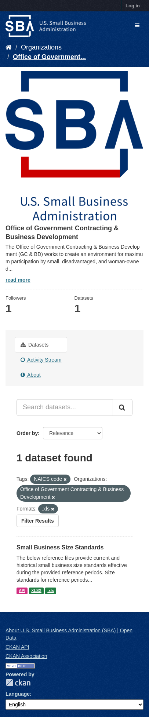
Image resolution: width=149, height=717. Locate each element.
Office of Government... (49, 57)
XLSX (36, 590)
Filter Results (37, 521)
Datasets (34, 345)
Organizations (41, 47)
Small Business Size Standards (60, 547)
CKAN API (17, 647)
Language (18, 694)
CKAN (18, 683)
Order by (27, 433)
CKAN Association (26, 656)
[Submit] (122, 407)
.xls (50, 590)
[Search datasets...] (65, 407)
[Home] (9, 47)
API (22, 590)
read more (18, 280)
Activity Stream (41, 360)
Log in (133, 5)
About (31, 375)
